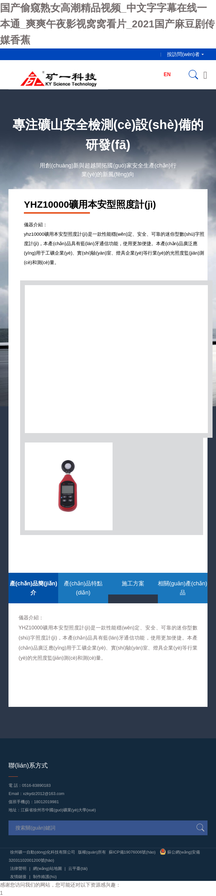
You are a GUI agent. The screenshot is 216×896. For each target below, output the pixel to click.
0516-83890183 (36, 785)
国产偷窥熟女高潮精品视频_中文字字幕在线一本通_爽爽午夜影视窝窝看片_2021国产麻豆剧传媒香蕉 (107, 24)
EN (167, 74)
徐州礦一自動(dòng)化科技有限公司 (42, 852)
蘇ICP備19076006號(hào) (132, 852)
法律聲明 (18, 868)
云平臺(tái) (77, 868)
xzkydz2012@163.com (43, 793)
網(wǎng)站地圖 (47, 868)
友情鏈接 (18, 876)
